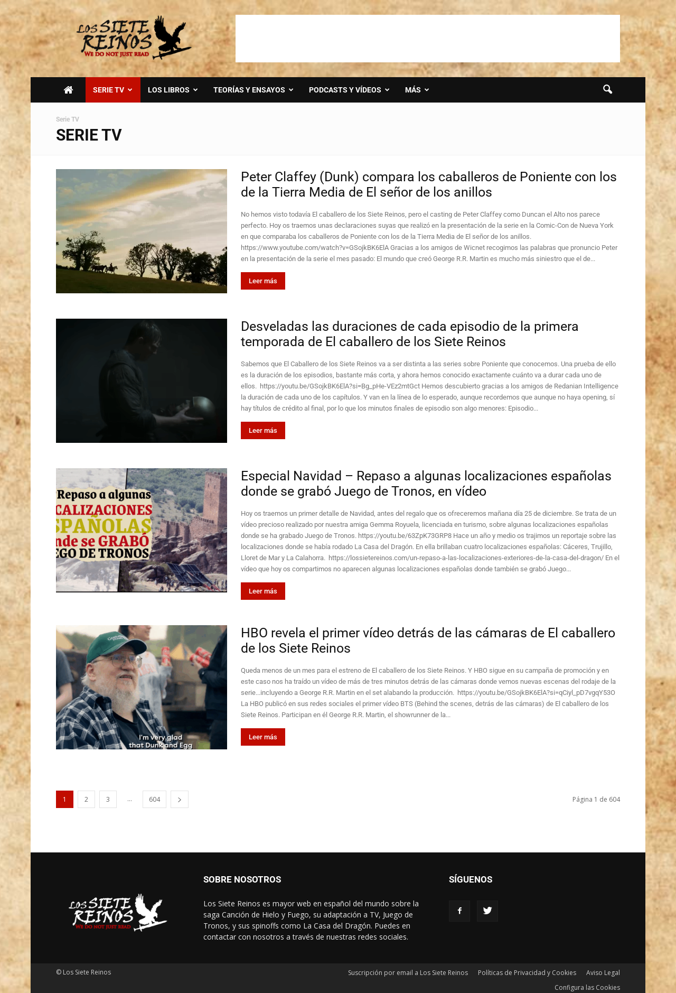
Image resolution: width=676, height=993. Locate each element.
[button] (607, 90)
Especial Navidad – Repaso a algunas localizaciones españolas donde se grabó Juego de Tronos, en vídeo (426, 483)
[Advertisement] (428, 38)
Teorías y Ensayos (253, 90)
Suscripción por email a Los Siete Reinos (408, 972)
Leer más (263, 281)
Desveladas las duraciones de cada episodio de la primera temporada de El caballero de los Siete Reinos (410, 334)
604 (154, 799)
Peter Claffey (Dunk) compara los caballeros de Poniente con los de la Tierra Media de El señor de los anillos (429, 184)
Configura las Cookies (587, 987)
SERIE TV (113, 90)
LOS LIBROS (173, 90)
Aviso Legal (603, 972)
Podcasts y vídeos (349, 90)
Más (417, 90)
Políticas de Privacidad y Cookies (527, 972)
